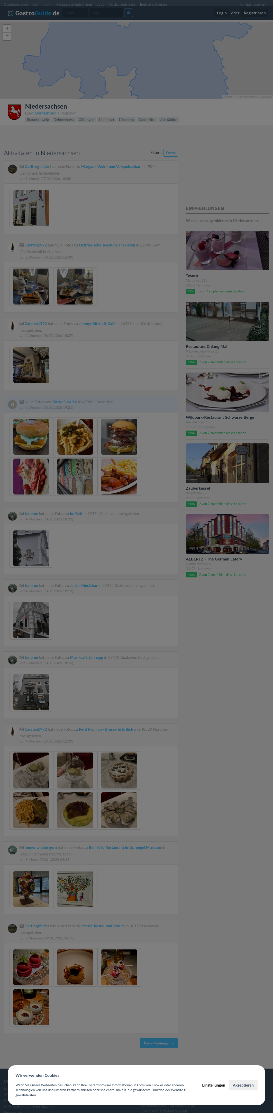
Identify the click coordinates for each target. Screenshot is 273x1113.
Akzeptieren (243, 1085)
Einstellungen (213, 1085)
